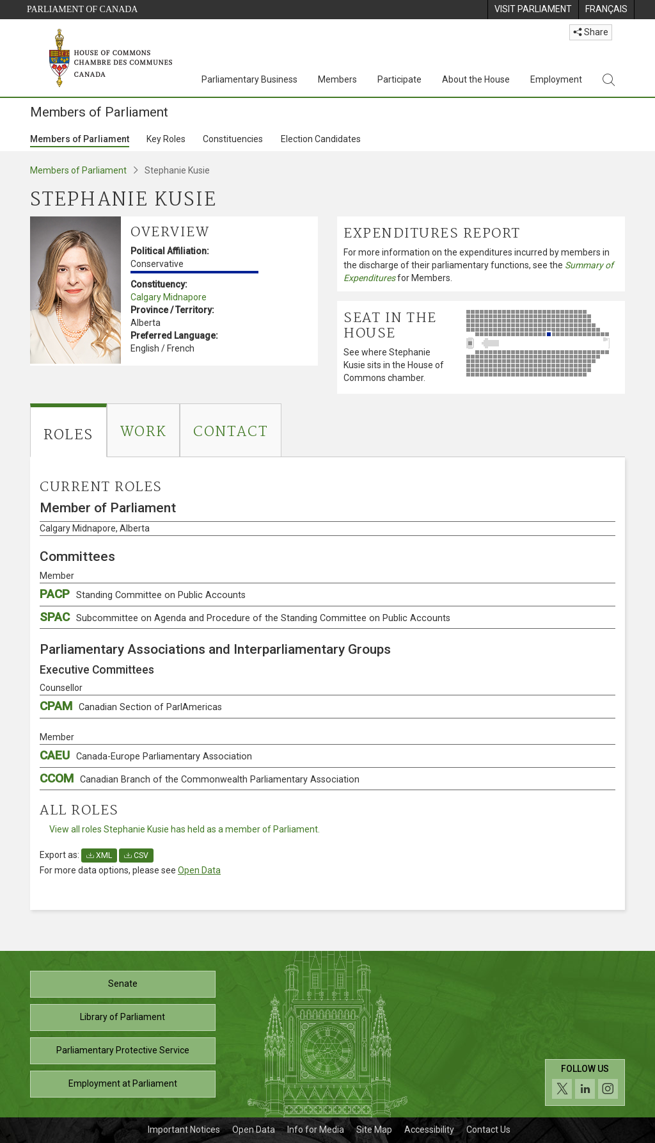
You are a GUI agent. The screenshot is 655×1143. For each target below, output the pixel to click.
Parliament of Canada (82, 9)
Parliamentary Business (249, 79)
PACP (143, 594)
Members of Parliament (79, 139)
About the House (476, 79)
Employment (556, 79)
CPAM (131, 706)
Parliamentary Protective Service (122, 1050)
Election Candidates (321, 139)
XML (99, 855)
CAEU (146, 755)
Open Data (199, 870)
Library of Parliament (122, 1017)
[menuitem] (532, 9)
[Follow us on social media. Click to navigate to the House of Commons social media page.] (585, 1082)
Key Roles (165, 139)
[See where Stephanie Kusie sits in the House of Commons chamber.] (542, 343)
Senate (123, 983)
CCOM (199, 778)
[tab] (68, 430)
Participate (399, 79)
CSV (136, 855)
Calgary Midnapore (168, 297)
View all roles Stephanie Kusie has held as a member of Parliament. (184, 829)
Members (337, 79)
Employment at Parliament (122, 1083)
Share (590, 32)
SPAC (245, 617)
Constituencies (233, 139)
